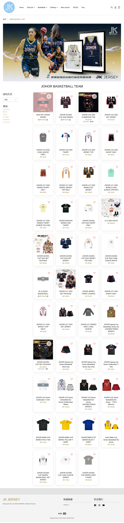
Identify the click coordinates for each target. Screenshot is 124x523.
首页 (4, 20)
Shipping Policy (54, 519)
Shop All (31, 8)
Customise (6, 110)
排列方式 (7, 95)
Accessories (6, 123)
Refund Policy (70, 519)
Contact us (66, 505)
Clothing (54, 8)
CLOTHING (6, 118)
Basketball (42, 8)
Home (21, 8)
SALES (75, 8)
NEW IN (5, 113)
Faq (83, 8)
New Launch (65, 8)
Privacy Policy (62, 519)
